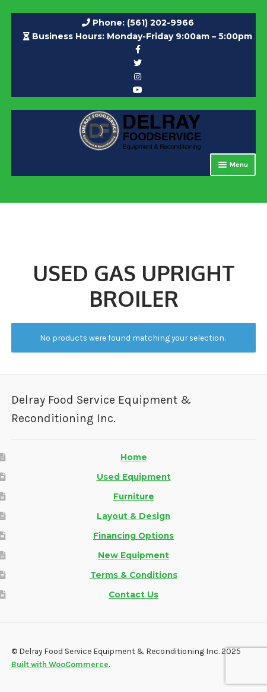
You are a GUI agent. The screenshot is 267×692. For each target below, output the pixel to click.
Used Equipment (134, 477)
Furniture (133, 496)
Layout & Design (133, 516)
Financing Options (133, 535)
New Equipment (133, 555)
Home (133, 457)
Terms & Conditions (133, 575)
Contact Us (133, 594)
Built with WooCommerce (60, 664)
